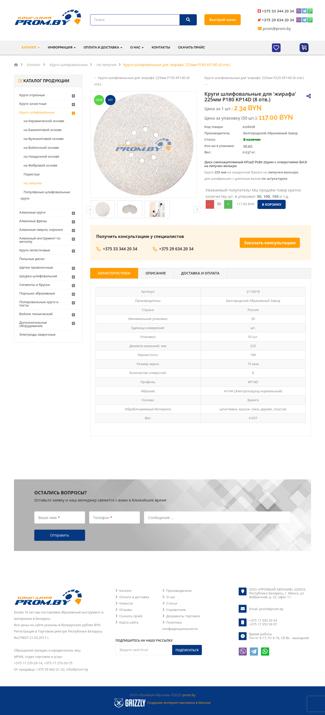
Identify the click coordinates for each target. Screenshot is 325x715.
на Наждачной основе (41, 156)
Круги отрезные (32, 95)
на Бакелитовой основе (42, 129)
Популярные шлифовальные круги (45, 195)
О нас (170, 597)
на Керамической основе (44, 121)
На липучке (33, 183)
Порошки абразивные (37, 293)
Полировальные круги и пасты (38, 303)
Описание (155, 273)
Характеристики (114, 273)
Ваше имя (49, 517)
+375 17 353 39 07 (263, 624)
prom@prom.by (277, 28)
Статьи (171, 603)
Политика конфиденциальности (180, 625)
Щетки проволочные (36, 267)
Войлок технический (36, 314)
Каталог (125, 590)
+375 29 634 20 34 (278, 19)
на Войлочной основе (41, 147)
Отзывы (125, 609)
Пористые (32, 174)
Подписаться (187, 650)
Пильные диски (31, 258)
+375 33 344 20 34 (278, 10)
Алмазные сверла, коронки (41, 229)
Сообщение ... (161, 517)
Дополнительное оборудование (33, 324)
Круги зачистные (32, 103)
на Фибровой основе (40, 165)
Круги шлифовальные (37, 112)
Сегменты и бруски (34, 284)
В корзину (271, 204)
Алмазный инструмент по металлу (39, 240)
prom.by (189, 695)
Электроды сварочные (37, 334)
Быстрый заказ (222, 19)
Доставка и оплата (200, 273)
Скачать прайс (191, 47)
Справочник (176, 609)
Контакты (161, 47)
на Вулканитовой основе (43, 138)
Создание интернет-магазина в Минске (179, 702)
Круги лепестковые (34, 250)
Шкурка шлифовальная (38, 276)
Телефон (102, 517)
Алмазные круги (32, 212)
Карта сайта (128, 622)
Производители (179, 590)
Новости (126, 603)
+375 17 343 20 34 (263, 620)
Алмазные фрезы (33, 221)
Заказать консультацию (270, 243)
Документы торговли (183, 616)
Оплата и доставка (134, 597)
